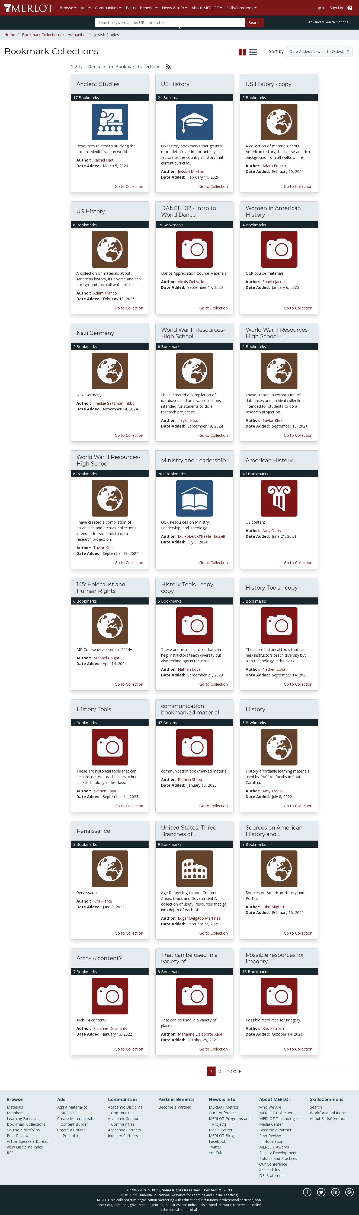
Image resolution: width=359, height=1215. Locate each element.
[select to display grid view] (242, 52)
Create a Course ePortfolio (71, 1132)
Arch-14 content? (99, 958)
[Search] (170, 22)
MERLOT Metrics (224, 1107)
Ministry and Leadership (193, 460)
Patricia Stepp (190, 779)
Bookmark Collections (41, 34)
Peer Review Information (271, 1138)
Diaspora (14, 156)
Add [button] (84, 7)
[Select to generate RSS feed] (166, 66)
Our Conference (223, 1112)
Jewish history (17, 168)
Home (9, 34)
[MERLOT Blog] (349, 1195)
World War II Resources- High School (108, 460)
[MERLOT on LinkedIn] (336, 1195)
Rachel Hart (103, 160)
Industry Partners (123, 1135)
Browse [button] (66, 7)
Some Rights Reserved (181, 1190)
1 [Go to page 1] (211, 1071)
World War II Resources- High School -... (193, 333)
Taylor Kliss (188, 420)
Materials (13, 78)
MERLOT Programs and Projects (230, 1121)
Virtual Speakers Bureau (28, 1141)
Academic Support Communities (124, 1121)
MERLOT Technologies (279, 1118)
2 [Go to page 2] (220, 1071)
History (255, 709)
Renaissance (93, 831)
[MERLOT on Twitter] (322, 1195)
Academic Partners (124, 1129)
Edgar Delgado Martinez (199, 918)
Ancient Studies (98, 84)
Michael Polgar (106, 657)
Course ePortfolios (21, 107)
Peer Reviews (17, 114)
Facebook (217, 1141)
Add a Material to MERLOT (72, 1110)
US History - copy (268, 84)
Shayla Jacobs (274, 281)
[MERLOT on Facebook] (307, 1195)
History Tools (93, 709)
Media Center (220, 1129)
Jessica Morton (191, 171)
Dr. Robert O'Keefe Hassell (201, 536)
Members (13, 85)
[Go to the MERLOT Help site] (350, 8)
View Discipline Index (25, 1147)
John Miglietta (274, 906)
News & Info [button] (173, 7)
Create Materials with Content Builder (76, 1121)
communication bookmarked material (190, 709)
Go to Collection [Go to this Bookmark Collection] (129, 186)
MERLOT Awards (274, 1147)
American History (269, 460)
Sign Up (336, 7)
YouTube (217, 1152)
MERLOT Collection (276, 1112)
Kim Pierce (102, 901)
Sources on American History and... (274, 830)
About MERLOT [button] (205, 7)
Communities (16, 121)
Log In (319, 7)
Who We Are (270, 1107)
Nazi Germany (95, 333)
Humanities (77, 34)
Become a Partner (174, 1107)
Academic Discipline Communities (125, 1110)
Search (255, 22)
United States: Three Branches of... (188, 830)
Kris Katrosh (273, 1028)
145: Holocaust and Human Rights (101, 587)
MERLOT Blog (221, 1135)
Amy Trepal (272, 790)
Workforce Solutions (328, 1112)
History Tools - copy (272, 587)
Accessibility (269, 1169)
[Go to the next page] (235, 1071)
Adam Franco (274, 165)
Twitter (215, 1147)
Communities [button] (106, 7)
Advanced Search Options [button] (328, 22)
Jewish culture (17, 162)
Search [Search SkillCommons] (316, 1107)
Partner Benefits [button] (140, 7)
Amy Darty (271, 530)
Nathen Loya (189, 669)
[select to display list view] (253, 52)
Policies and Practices (278, 1158)
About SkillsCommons (329, 1118)
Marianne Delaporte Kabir (200, 1034)
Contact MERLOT (218, 1190)
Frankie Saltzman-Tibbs (113, 403)
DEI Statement (272, 1175)
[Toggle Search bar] (179, 28)
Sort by (276, 51)
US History (175, 84)
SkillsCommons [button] (239, 7)
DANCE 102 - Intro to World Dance (188, 211)
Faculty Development (278, 1152)
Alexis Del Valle (191, 281)
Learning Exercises (21, 92)
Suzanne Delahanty (110, 1028)
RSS (10, 1152)
